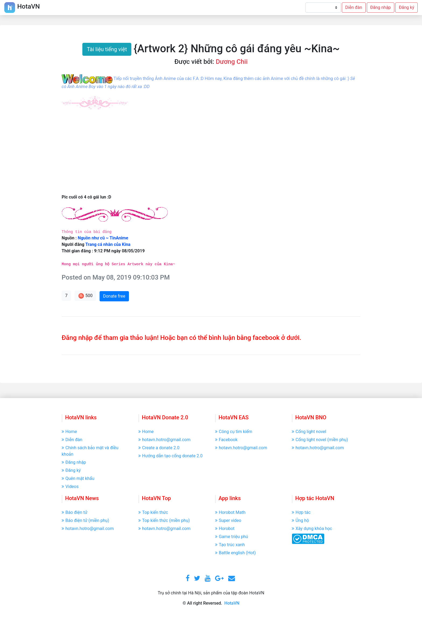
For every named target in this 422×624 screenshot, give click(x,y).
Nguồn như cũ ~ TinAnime (103, 237)
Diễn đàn (353, 7)
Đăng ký (406, 7)
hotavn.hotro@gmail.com (164, 439)
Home (69, 431)
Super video (228, 520)
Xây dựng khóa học (312, 528)
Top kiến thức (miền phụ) (164, 520)
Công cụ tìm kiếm (233, 431)
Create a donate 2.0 (159, 447)
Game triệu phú (231, 536)
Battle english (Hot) (235, 552)
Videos (70, 486)
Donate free (114, 296)
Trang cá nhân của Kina (108, 244)
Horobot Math (230, 512)
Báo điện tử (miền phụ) (85, 520)
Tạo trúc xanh (230, 544)
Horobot (224, 528)
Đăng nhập (380, 7)
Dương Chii (232, 61)
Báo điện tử (74, 512)
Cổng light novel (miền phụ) (320, 439)
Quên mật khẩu (78, 478)
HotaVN (232, 603)
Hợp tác (301, 512)
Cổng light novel (309, 431)
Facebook (226, 439)
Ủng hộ (300, 520)
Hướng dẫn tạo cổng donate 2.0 (170, 455)
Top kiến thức (153, 512)
